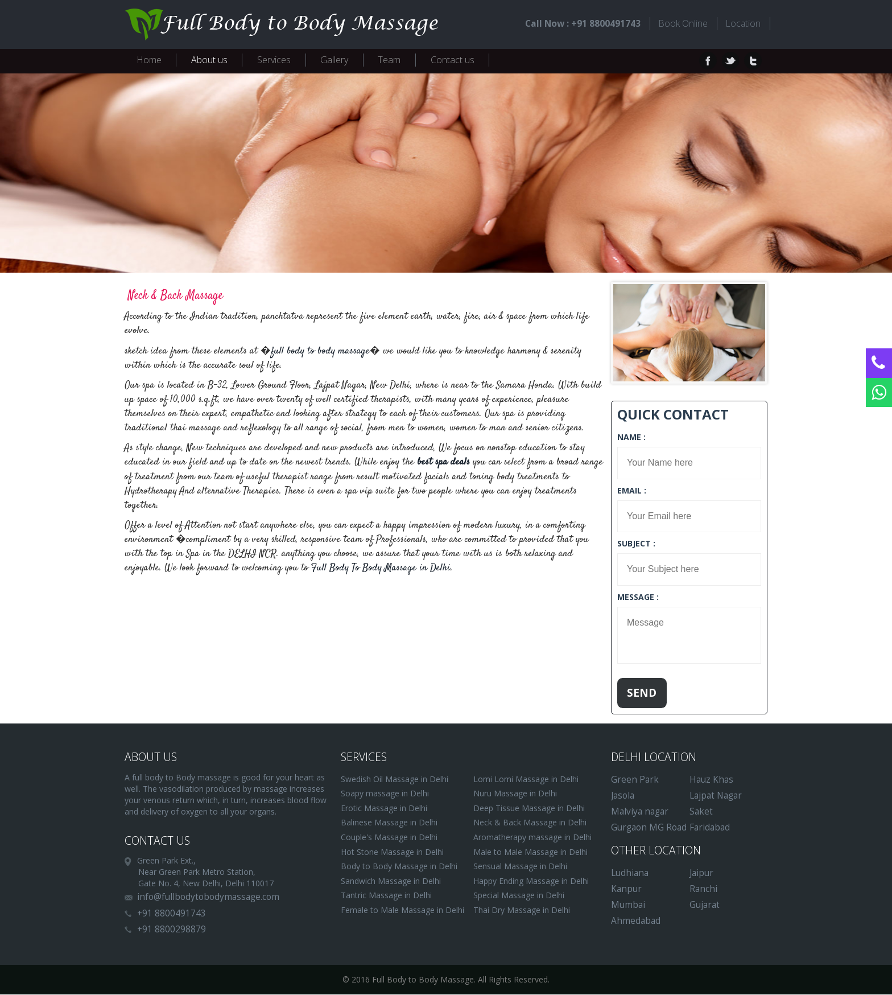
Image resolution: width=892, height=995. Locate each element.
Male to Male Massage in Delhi (530, 852)
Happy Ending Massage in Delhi (531, 881)
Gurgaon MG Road (649, 828)
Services (274, 60)
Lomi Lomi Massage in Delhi (526, 779)
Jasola (622, 796)
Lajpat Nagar (715, 796)
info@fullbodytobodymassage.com (208, 898)
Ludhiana (630, 873)
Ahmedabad (635, 922)
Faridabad (709, 828)
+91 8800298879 (171, 930)
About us (209, 60)
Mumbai (628, 905)
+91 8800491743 (171, 914)
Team (389, 60)
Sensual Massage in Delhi (520, 866)
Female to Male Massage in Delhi (402, 910)
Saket (701, 812)
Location (743, 23)
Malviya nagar (639, 812)
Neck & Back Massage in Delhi (530, 823)
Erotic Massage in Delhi (384, 808)
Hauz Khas (711, 780)
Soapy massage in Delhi (385, 793)
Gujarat (704, 905)
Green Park (635, 780)
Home (149, 60)
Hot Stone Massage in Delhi (392, 852)
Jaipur (701, 873)
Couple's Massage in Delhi (389, 837)
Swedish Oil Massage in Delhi (394, 779)
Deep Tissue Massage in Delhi (529, 808)
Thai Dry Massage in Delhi (521, 910)
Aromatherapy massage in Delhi (532, 837)
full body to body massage (320, 351)
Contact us (452, 60)
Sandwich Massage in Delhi (391, 881)
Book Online (681, 23)
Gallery (334, 60)
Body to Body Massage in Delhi (399, 866)
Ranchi (703, 889)
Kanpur (626, 889)
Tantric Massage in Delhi (386, 896)
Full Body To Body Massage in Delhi (381, 568)
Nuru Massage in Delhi (515, 793)
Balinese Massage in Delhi (389, 823)
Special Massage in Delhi (518, 896)
